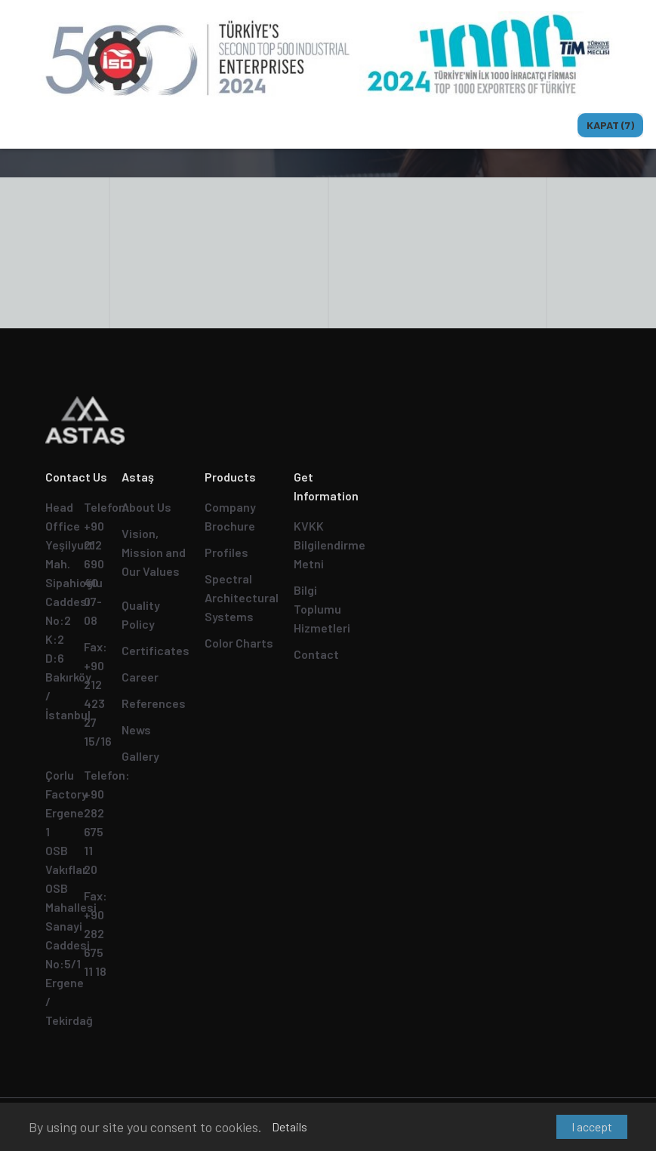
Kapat (610, 124)
